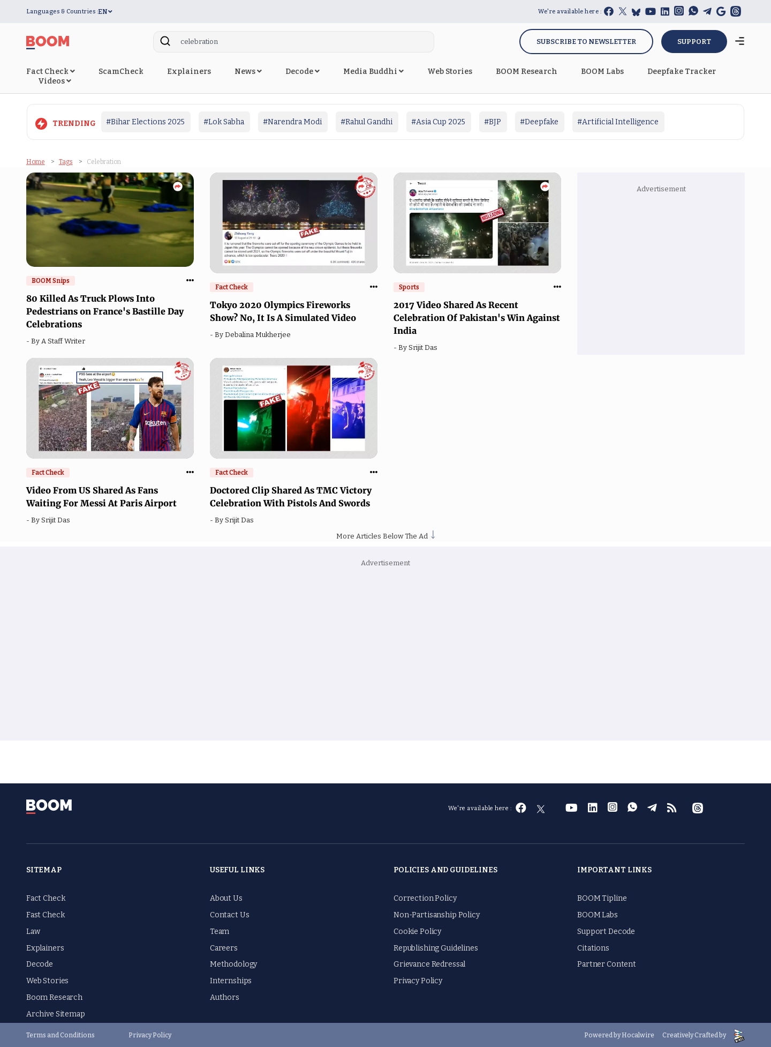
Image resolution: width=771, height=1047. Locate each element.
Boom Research (54, 996)
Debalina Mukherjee (259, 334)
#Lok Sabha (223, 121)
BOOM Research (526, 71)
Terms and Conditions (60, 1034)
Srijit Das (425, 346)
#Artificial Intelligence (618, 121)
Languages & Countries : (62, 11)
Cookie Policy (417, 930)
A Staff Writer (64, 340)
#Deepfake (539, 121)
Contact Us (230, 913)
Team (219, 930)
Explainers (189, 71)
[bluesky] (636, 12)
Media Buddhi (373, 71)
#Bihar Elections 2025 (145, 121)
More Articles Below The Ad (385, 535)
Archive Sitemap (55, 1013)
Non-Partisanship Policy (437, 913)
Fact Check (50, 71)
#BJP (492, 121)
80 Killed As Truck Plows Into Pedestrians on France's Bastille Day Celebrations (105, 310)
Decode (302, 71)
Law (33, 930)
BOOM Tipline (601, 897)
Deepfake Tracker (681, 71)
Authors (224, 996)
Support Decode (606, 930)
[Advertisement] (660, 272)
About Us (226, 897)
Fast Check (45, 913)
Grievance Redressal (429, 963)
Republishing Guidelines (436, 947)
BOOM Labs (602, 71)
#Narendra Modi (292, 121)
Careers (224, 947)
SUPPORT (694, 42)
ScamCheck (121, 71)
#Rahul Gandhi (366, 121)
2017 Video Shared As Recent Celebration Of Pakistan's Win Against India (477, 316)
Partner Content (606, 963)
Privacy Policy (418, 979)
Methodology (233, 963)
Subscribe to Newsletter (586, 42)
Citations (593, 947)
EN (105, 12)
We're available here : (569, 11)
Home (35, 160)
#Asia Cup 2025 (438, 121)
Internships (231, 979)
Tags (66, 160)
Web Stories (449, 71)
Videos (54, 81)
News (248, 71)
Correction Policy (425, 897)
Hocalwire (638, 1034)
